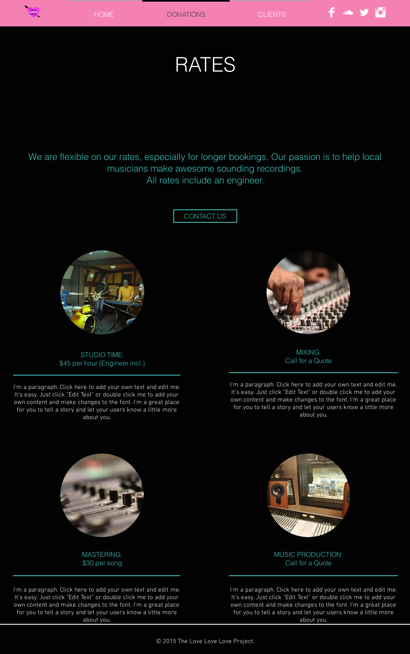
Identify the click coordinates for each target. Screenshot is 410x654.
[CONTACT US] (205, 216)
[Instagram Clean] (380, 12)
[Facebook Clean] (331, 12)
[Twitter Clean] (364, 12)
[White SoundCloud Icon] (348, 12)
